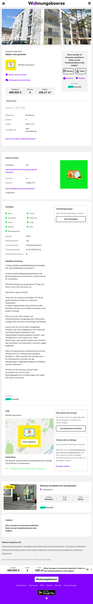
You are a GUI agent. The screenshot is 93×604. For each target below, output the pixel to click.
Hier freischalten (71, 219)
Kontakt (49, 585)
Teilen (82, 71)
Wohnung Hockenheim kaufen (14, 550)
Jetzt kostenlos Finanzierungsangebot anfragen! (21, 170)
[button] (91, 569)
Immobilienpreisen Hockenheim (22, 188)
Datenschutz (21, 585)
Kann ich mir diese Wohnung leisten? (20, 139)
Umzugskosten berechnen (19, 80)
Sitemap (58, 585)
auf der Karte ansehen (17, 75)
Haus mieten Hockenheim (54, 546)
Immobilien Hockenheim (33, 546)
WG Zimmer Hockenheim (75, 546)
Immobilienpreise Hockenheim (60, 550)
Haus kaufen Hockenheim (37, 550)
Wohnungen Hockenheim (12, 546)
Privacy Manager (70, 585)
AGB (42, 585)
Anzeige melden (63, 466)
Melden (82, 78)
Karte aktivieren (29, 442)
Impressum (33, 585)
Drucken (69, 78)
